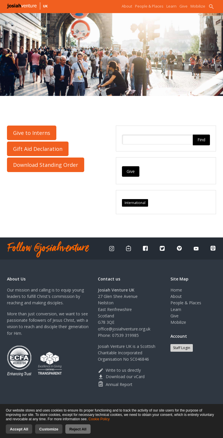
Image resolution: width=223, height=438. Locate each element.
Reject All (78, 432)
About (127, 6)
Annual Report (115, 384)
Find (201, 140)
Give (183, 6)
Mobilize (197, 6)
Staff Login (181, 347)
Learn (171, 6)
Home (176, 290)
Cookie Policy (99, 423)
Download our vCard (121, 376)
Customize (48, 432)
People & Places (149, 6)
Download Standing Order (45, 164)
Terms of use (143, 406)
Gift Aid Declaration (37, 148)
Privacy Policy (118, 406)
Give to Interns (31, 132)
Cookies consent (172, 406)
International (135, 202)
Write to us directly (119, 370)
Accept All (19, 432)
